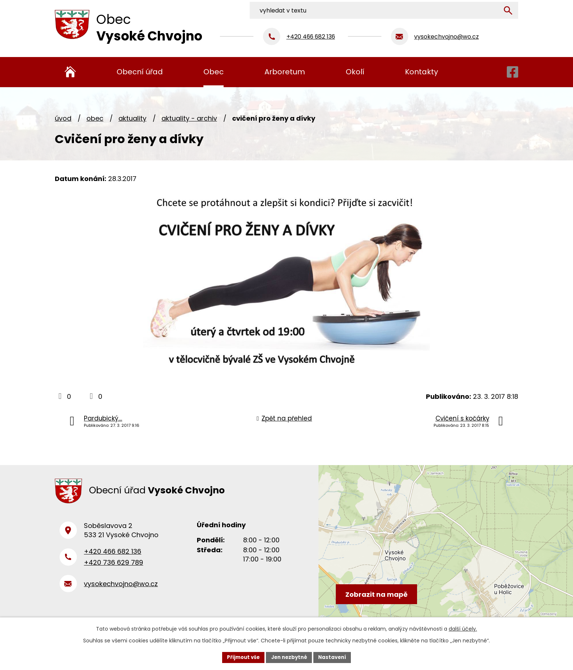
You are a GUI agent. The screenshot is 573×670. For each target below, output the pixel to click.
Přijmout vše (240, 656)
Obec (94, 118)
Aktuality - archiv (189, 118)
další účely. (463, 628)
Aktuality (132, 118)
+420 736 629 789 (113, 567)
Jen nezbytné (289, 656)
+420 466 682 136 (112, 555)
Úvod (63, 118)
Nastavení (335, 656)
